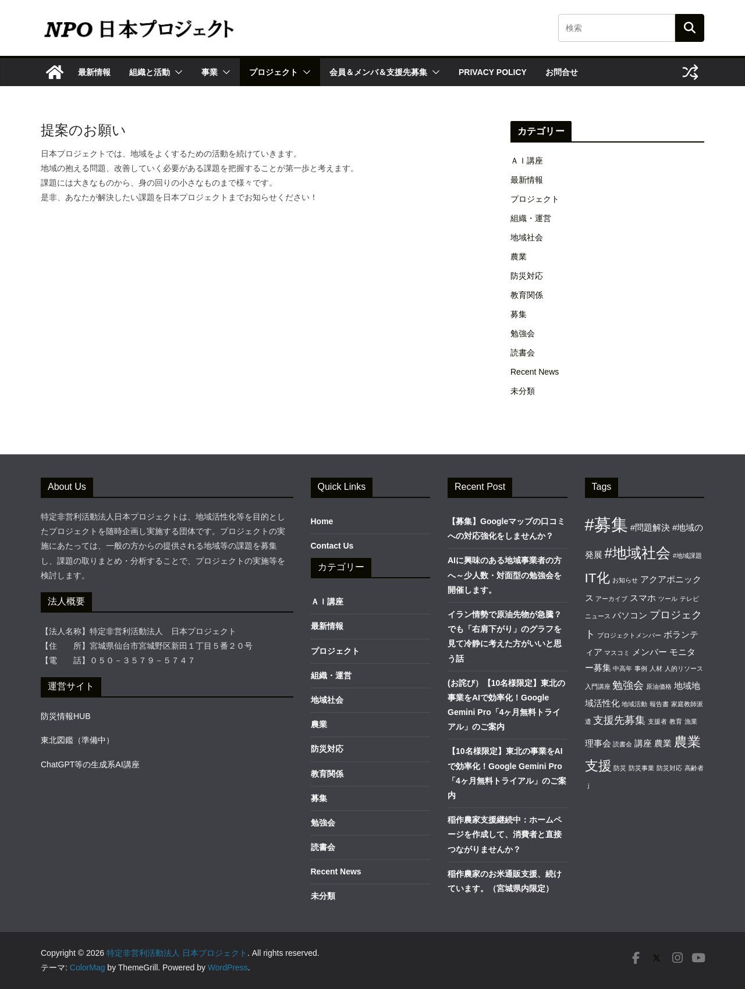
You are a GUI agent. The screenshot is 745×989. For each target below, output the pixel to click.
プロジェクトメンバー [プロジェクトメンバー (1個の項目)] (629, 635)
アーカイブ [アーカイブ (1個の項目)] (611, 598)
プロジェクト (273, 72)
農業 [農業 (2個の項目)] (663, 743)
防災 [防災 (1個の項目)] (619, 767)
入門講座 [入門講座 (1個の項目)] (598, 686)
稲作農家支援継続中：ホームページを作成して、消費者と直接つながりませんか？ (505, 834)
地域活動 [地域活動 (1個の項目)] (634, 703)
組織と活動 (149, 72)
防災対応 (526, 275)
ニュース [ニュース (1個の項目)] (598, 616)
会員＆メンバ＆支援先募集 (378, 72)
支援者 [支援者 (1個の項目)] (657, 721)
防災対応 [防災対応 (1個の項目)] (669, 767)
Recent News (534, 371)
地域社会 (526, 237)
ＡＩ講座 (526, 160)
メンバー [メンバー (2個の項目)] (649, 652)
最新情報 (94, 72)
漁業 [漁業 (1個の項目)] (690, 721)
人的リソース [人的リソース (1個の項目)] (684, 668)
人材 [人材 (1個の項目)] (656, 668)
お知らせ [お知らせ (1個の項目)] (625, 580)
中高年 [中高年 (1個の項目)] (622, 668)
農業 (518, 256)
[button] (176, 72)
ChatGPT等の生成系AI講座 (90, 764)
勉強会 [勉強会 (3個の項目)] (628, 685)
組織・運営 (530, 218)
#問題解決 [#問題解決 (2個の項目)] (650, 527)
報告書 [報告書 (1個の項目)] (659, 703)
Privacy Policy (493, 72)
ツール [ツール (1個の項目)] (667, 598)
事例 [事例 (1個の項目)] (640, 668)
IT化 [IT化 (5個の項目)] (597, 577)
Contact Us (332, 545)
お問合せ (561, 72)
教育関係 (526, 295)
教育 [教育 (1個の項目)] (675, 721)
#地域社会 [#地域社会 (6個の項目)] (637, 553)
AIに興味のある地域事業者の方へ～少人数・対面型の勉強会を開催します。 (505, 575)
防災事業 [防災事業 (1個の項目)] (641, 767)
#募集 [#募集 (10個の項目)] (606, 524)
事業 (209, 72)
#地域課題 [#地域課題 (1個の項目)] (687, 555)
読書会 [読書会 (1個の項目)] (622, 744)
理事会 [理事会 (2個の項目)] (598, 743)
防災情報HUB (66, 716)
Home (322, 521)
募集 (518, 314)
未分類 (522, 391)
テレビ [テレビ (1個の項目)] (689, 598)
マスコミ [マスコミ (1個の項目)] (617, 652)
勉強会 (522, 333)
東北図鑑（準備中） (77, 740)
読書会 (522, 352)
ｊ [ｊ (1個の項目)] (588, 785)
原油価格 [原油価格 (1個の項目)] (659, 686)
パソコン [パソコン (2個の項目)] (629, 615)
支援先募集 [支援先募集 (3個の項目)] (619, 720)
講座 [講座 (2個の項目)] (643, 743)
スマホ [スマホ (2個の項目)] (643, 598)
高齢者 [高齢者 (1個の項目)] (694, 767)
